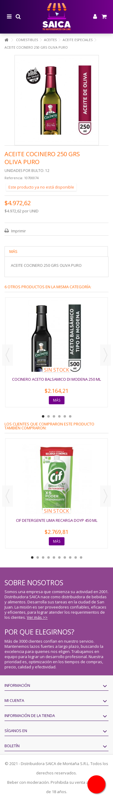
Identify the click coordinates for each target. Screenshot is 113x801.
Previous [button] (7, 355)
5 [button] (65, 416)
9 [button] (75, 557)
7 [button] (65, 557)
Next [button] (105, 355)
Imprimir (18, 231)
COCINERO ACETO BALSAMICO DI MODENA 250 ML (56, 379)
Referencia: (14, 178)
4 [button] (59, 416)
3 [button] (54, 416)
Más (13, 251)
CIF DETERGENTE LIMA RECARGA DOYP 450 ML (56, 520)
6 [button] (70, 416)
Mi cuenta (14, 700)
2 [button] (48, 416)
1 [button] (43, 416)
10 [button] (81, 557)
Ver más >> (37, 617)
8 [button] (70, 557)
